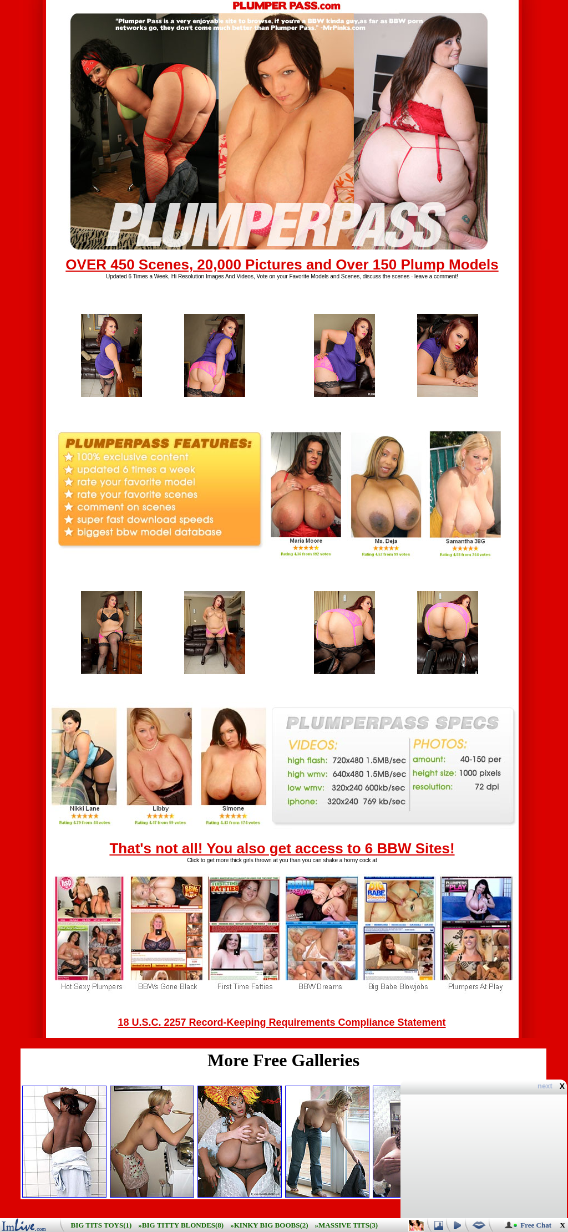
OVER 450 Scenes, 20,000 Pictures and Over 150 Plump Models (281, 264)
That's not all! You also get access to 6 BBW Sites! (281, 848)
